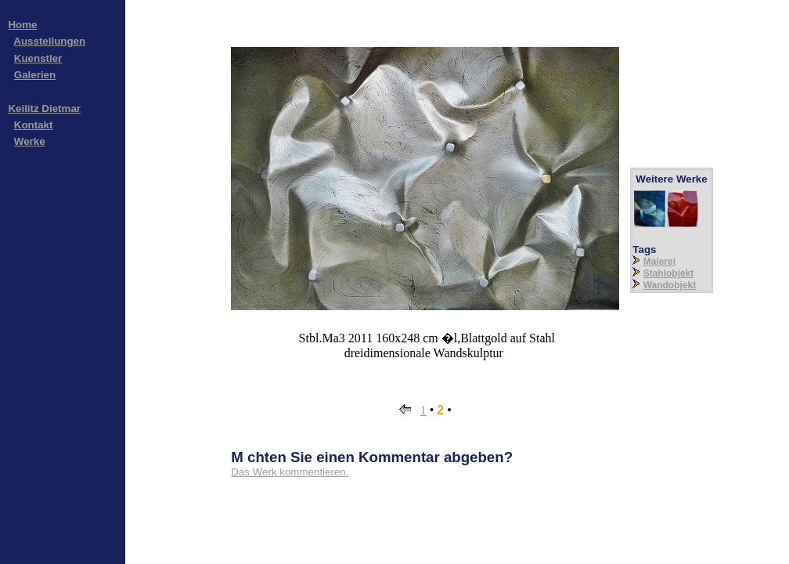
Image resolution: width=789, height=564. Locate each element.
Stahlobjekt (668, 273)
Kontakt (33, 125)
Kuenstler (38, 58)
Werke (29, 141)
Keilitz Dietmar (44, 108)
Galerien (35, 75)
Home (22, 25)
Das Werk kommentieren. (289, 472)
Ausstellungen (49, 41)
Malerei (659, 261)
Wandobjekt (670, 285)
